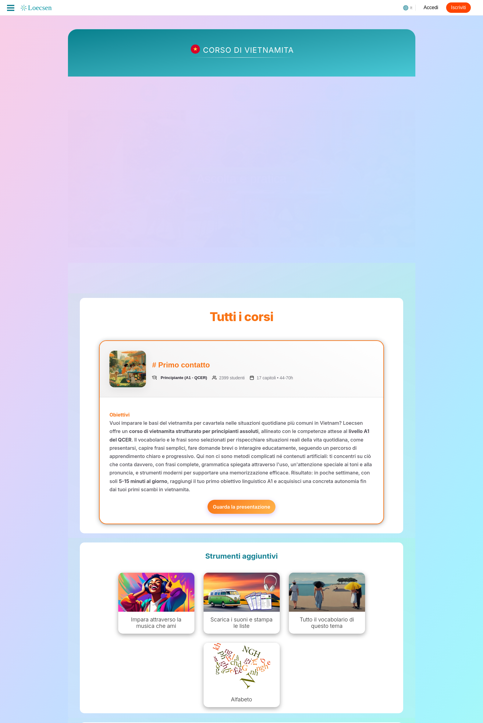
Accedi (431, 7)
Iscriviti (458, 7)
